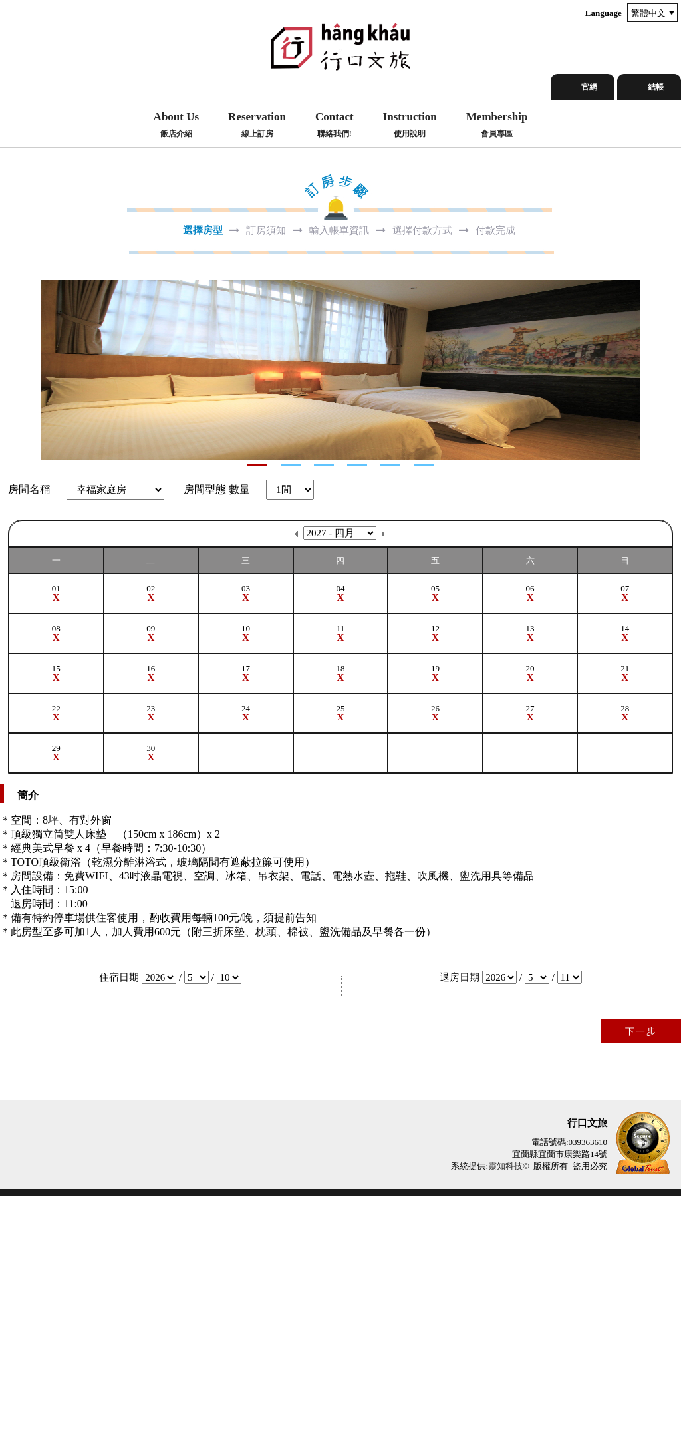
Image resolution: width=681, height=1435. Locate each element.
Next (10, 489)
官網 (589, 87)
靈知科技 (505, 1405)
